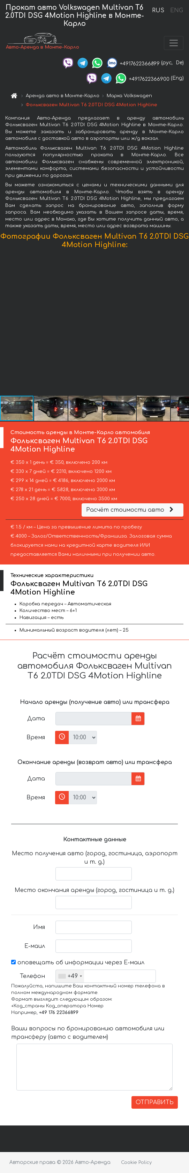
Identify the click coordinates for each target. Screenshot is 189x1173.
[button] (182, 323)
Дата (36, 718)
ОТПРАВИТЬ (155, 1102)
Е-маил (34, 946)
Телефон (32, 976)
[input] (93, 718)
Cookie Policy (136, 1162)
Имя (39, 927)
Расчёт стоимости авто (130, 510)
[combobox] (70, 976)
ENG (176, 10)
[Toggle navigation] (173, 43)
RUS (158, 10)
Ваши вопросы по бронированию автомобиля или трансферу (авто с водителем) (87, 1033)
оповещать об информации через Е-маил (77, 962)
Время (36, 737)
